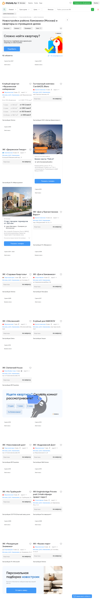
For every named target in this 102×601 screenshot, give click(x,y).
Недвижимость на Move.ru (9, 17)
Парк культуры (9, 277)
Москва (5, 95)
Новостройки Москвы (25, 17)
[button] (54, 55)
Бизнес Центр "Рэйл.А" (44, 159)
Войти (96, 3)
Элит (37, 28)
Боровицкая (8, 549)
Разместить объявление (82, 3)
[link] (9, 17)
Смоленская (8, 152)
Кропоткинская (40, 89)
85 (40, 28)
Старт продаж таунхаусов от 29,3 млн (16, 222)
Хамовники (15, 95)
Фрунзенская (8, 92)
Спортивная (39, 277)
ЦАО (9, 95)
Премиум (28, 28)
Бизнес (16, 28)
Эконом (6, 28)
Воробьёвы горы (10, 371)
